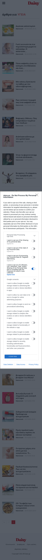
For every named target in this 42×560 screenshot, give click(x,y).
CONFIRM (13, 356)
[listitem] (21, 235)
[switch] (33, 241)
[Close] (38, 196)
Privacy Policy (33, 364)
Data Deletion (8, 364)
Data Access (20, 364)
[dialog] (21, 280)
